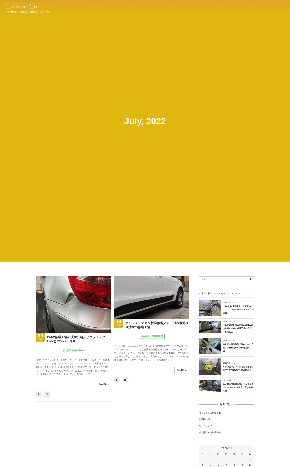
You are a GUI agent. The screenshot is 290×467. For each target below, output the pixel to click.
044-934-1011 (276, 7)
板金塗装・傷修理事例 (74, 350)
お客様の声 (204, 419)
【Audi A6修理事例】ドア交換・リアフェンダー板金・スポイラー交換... (238, 309)
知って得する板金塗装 (210, 412)
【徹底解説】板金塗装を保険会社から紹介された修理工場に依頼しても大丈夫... (238, 328)
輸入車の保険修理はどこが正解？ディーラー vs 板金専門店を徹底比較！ (238, 387)
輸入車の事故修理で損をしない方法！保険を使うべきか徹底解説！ (238, 347)
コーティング (205, 426)
